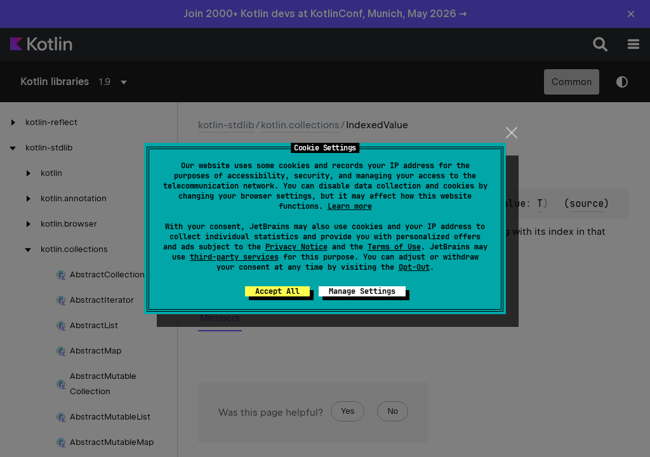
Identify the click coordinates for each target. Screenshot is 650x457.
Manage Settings (362, 291)
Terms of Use (394, 247)
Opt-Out (414, 267)
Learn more (350, 206)
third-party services (234, 257)
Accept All (277, 291)
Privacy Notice (296, 247)
